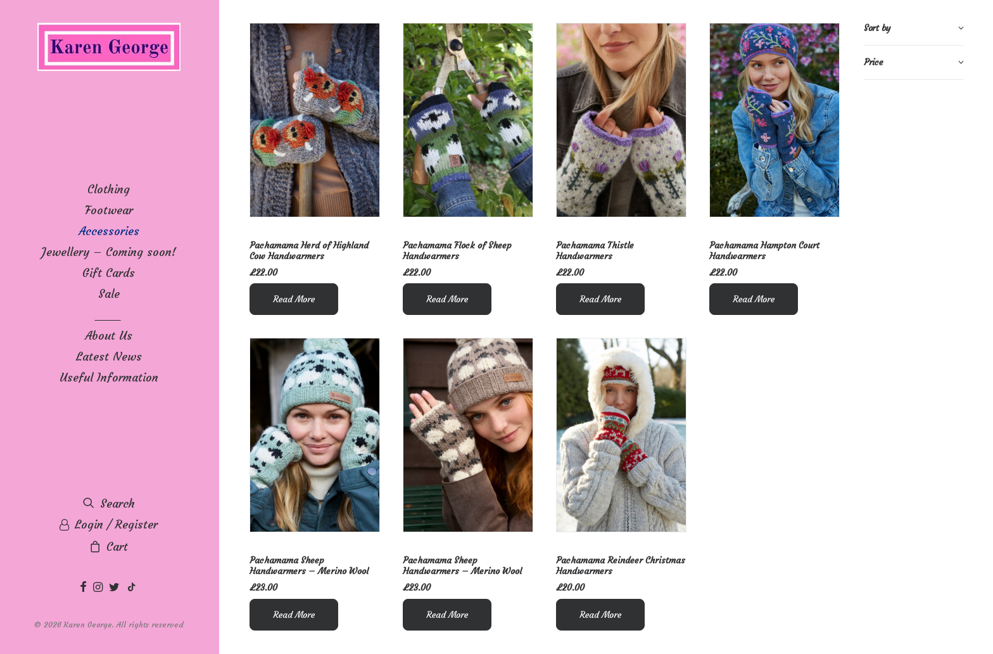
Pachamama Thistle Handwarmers (595, 251)
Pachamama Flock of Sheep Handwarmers (457, 251)
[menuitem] (85, 587)
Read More (294, 299)
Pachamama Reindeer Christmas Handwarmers (620, 566)
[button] (85, 587)
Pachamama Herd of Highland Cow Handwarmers (309, 251)
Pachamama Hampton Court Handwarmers (764, 251)
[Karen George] (108, 48)
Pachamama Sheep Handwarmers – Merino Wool (309, 566)
